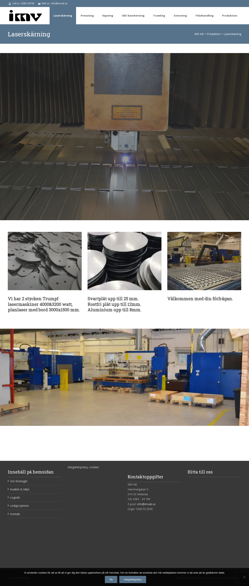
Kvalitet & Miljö (19, 489)
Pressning (87, 15)
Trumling (159, 15)
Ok (111, 579)
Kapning (107, 15)
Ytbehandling (205, 15)
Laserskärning (62, 15)
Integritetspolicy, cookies (83, 467)
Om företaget (18, 481)
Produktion (229, 15)
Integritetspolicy (132, 579)
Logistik (15, 497)
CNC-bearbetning (133, 15)
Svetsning (180, 15)
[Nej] (244, 577)
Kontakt (15, 514)
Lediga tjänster (19, 505)
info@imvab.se (146, 504)
